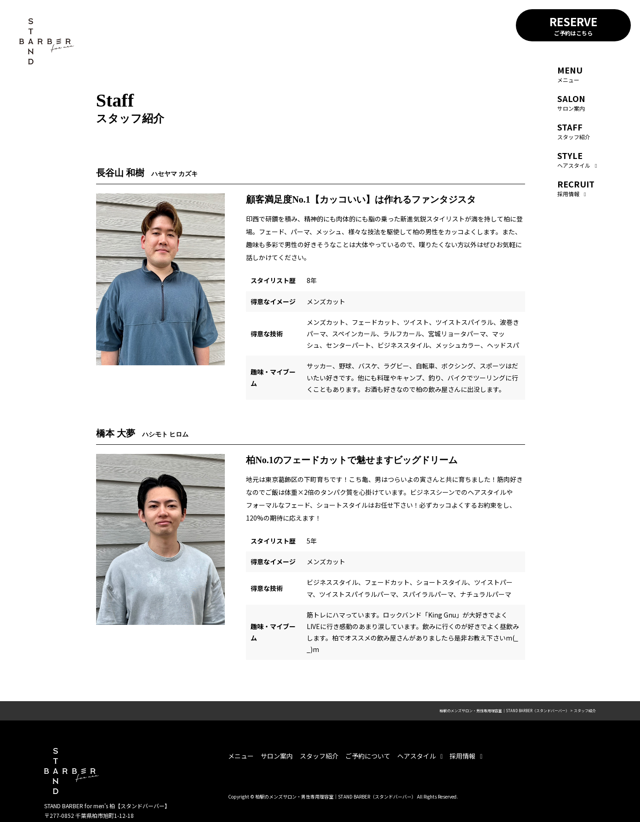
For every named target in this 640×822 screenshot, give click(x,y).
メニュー (570, 73)
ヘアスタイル (577, 159)
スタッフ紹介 (573, 130)
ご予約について (367, 755)
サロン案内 (571, 102)
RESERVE (573, 25)
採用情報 (575, 187)
